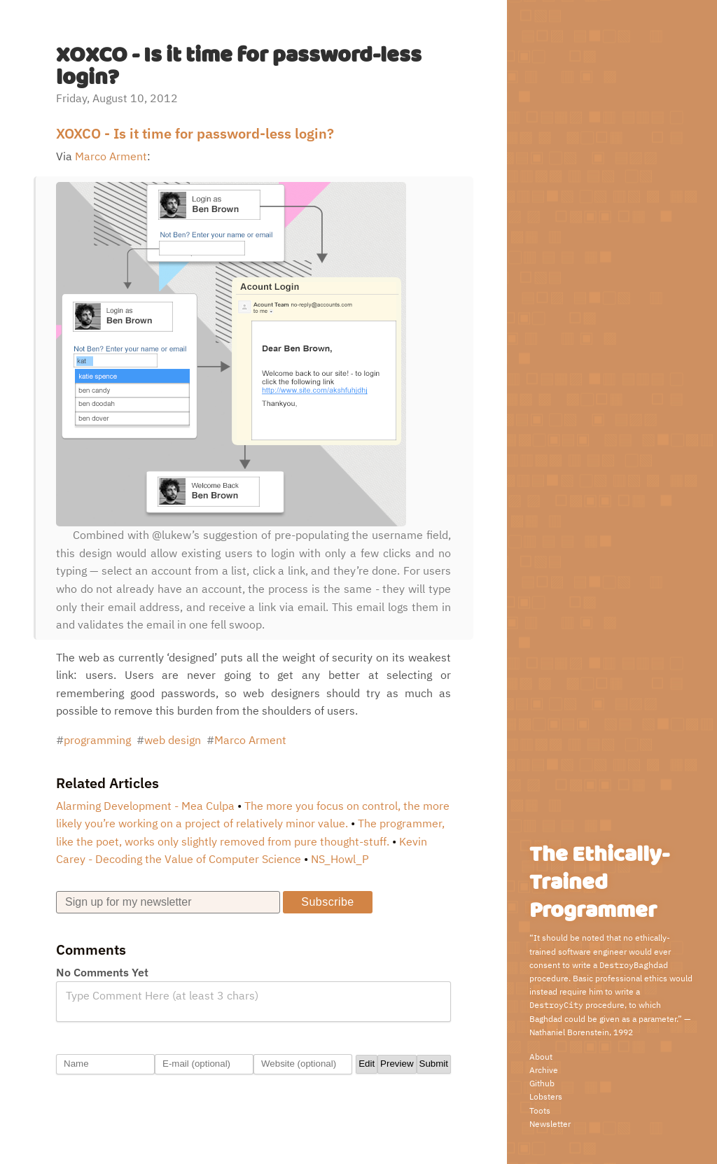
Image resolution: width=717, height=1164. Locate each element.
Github (542, 1083)
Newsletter (550, 1124)
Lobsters (545, 1096)
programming (97, 740)
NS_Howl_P (340, 859)
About (540, 1056)
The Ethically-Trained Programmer (599, 883)
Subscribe (327, 902)
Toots (539, 1110)
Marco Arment (111, 156)
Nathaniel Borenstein (569, 1032)
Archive (543, 1070)
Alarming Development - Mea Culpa (145, 806)
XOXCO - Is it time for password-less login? (195, 133)
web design (172, 740)
